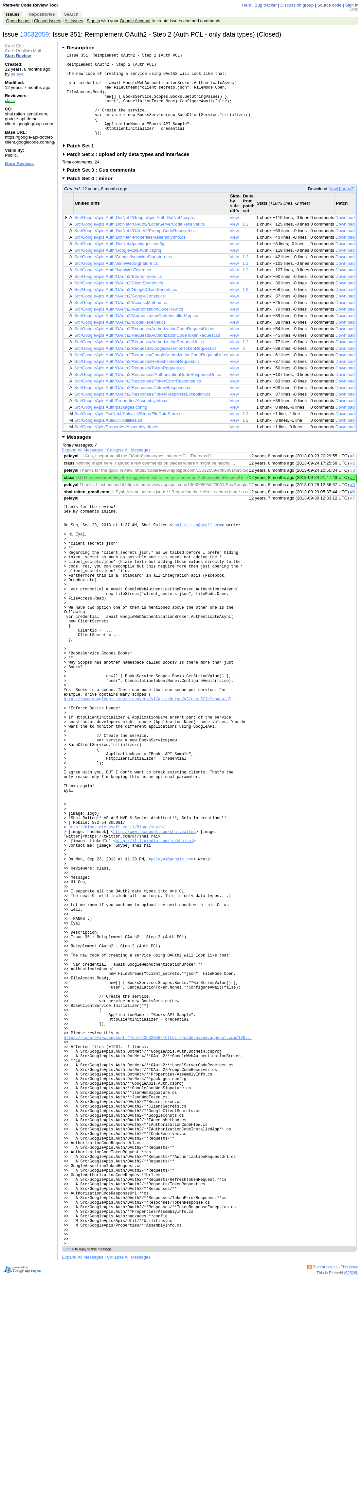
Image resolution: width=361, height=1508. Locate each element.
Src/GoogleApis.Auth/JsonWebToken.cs (112, 288)
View (234, 236)
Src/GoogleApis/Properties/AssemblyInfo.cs (116, 445)
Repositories (41, 14)
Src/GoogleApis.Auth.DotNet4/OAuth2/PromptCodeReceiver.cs (135, 249)
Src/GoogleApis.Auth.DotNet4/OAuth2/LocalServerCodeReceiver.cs (139, 242)
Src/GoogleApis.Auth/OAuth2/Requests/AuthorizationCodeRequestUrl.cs (144, 347)
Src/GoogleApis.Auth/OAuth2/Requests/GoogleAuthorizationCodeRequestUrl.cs (151, 373)
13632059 (34, 34)
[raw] (333, 207)
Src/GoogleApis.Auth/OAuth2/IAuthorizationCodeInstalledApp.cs (136, 334)
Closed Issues (47, 20)
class (10, 100)
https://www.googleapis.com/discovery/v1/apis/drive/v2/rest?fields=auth (146, 759)
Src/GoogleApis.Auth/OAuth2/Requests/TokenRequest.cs (129, 386)
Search (71, 14)
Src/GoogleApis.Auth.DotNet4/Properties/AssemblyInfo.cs (130, 255)
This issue (349, 1444)
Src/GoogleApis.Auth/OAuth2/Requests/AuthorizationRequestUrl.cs (139, 360)
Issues (13, 14)
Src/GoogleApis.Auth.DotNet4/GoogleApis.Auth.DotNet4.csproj (134, 236)
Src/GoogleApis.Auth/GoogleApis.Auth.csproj (117, 268)
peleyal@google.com (172, 954)
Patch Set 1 (83, 164)
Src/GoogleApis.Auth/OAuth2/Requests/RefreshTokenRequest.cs (137, 380)
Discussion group (297, 5)
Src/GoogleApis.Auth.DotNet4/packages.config (119, 262)
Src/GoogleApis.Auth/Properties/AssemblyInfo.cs (121, 419)
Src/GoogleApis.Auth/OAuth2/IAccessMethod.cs (120, 321)
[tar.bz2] (346, 207)
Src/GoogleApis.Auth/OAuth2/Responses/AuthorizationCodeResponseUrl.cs (147, 393)
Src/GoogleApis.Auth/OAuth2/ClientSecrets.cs (118, 301)
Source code (329, 5)
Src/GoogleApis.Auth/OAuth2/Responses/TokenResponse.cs (132, 406)
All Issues (73, 20)
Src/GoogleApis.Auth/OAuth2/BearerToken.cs (118, 295)
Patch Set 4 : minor (92, 197)
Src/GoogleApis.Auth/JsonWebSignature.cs (116, 282)
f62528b (351, 1450)
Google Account (135, 20)
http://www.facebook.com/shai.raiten (154, 920)
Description (81, 47)
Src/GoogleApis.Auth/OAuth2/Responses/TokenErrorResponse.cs (137, 399)
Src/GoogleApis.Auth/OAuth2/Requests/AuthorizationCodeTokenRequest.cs (147, 353)
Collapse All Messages (128, 468)
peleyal (18, 74)
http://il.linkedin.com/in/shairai (154, 932)
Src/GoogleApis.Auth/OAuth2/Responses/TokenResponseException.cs (142, 412)
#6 (352, 510)
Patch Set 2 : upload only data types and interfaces (130, 173)
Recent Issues (325, 1444)
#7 (352, 516)
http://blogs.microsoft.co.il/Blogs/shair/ (116, 915)
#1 (352, 474)
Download (345, 236)
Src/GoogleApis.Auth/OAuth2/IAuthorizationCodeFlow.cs (128, 327)
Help (246, 5)
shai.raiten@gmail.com (197, 548)
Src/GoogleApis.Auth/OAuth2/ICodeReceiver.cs (120, 340)
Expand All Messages (82, 468)
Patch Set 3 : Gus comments (103, 188)
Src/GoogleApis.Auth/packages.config (110, 425)
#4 (352, 496)
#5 (352, 503)
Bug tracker (266, 5)
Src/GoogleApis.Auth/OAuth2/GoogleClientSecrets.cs (125, 308)
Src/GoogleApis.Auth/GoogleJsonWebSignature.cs (123, 275)
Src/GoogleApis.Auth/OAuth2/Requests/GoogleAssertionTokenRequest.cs (145, 366)
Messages (79, 455)
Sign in (351, 5)
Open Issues (18, 20)
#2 (352, 481)
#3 (352, 488)
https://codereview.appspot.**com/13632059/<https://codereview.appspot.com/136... (158, 1171)
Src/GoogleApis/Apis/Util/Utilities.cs (108, 438)
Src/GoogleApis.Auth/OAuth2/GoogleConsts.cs (119, 314)
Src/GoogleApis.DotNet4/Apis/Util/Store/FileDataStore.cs (129, 432)
